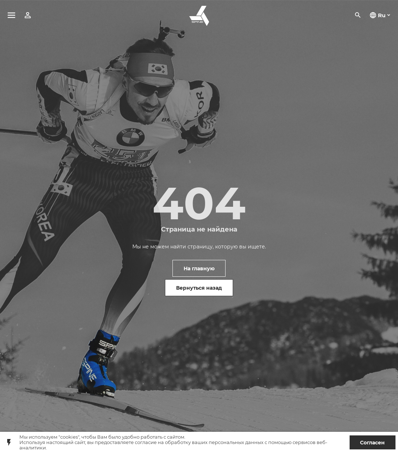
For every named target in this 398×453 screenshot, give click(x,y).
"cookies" (68, 437)
